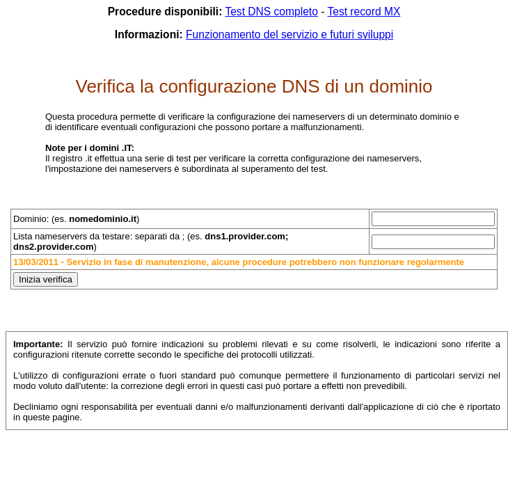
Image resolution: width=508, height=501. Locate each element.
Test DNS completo (271, 11)
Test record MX (363, 11)
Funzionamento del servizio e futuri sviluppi (289, 34)
